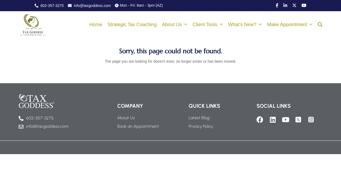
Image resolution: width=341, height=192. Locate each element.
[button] (320, 25)
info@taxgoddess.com (89, 5)
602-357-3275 (49, 5)
